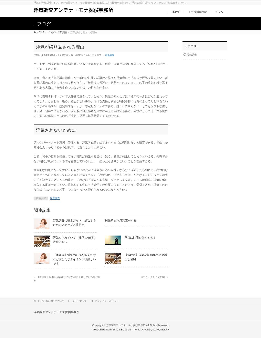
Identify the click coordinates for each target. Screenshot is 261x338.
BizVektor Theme (130, 329)
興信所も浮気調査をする (120, 220)
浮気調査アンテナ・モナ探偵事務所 (73, 10)
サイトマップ (79, 301)
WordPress (112, 329)
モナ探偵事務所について (50, 301)
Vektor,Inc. (150, 329)
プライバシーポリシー (106, 301)
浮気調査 (109, 55)
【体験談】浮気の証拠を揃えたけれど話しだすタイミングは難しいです (74, 259)
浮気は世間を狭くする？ (140, 237)
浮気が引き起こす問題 (154, 277)
